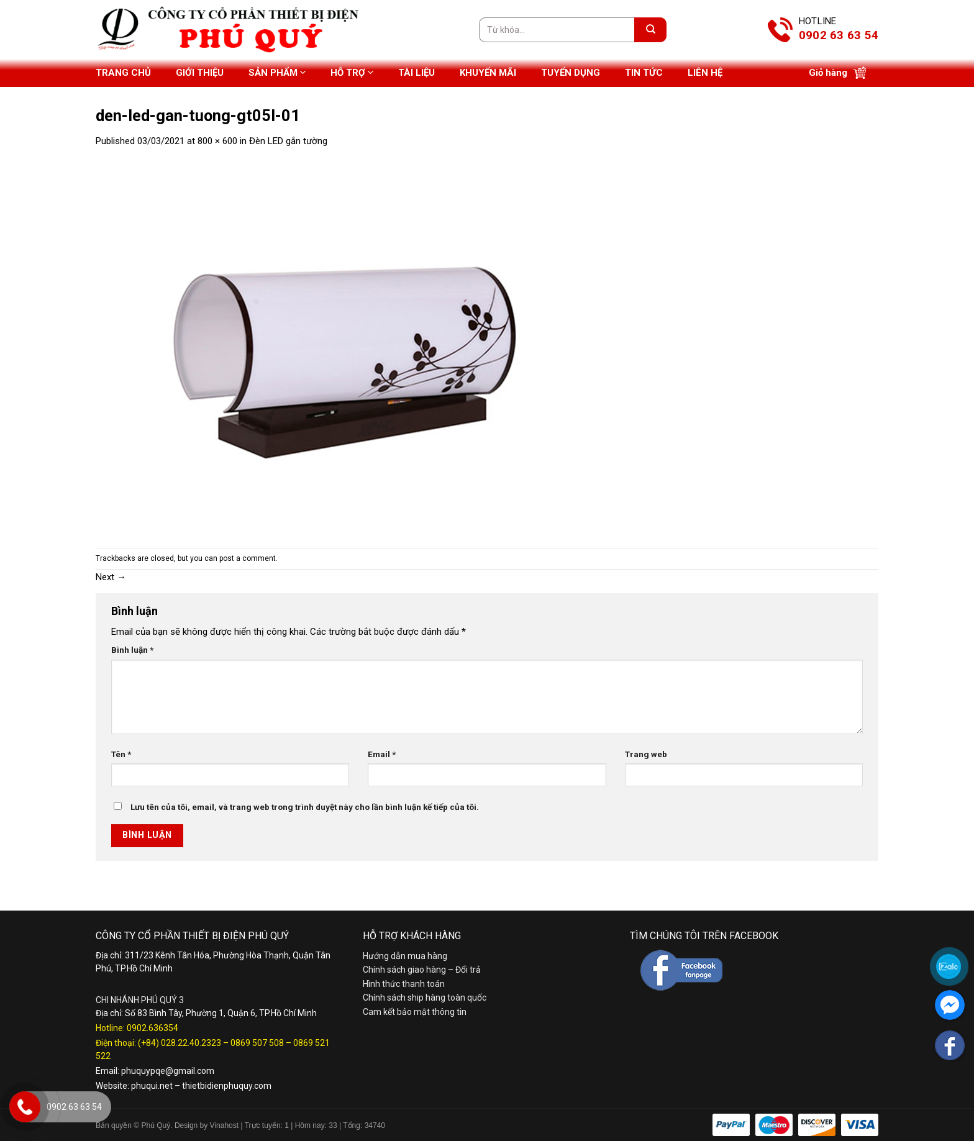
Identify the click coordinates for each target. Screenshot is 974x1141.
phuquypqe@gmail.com (167, 1071)
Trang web (646, 754)
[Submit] (650, 29)
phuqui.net (152, 1086)
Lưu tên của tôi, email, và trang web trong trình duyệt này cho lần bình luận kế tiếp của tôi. (304, 807)
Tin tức (644, 73)
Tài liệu (416, 73)
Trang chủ (123, 73)
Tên (121, 754)
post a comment (247, 558)
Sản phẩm (277, 72)
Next (111, 577)
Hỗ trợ (351, 72)
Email (382, 754)
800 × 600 (217, 141)
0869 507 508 (257, 1043)
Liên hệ (705, 73)
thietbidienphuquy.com (226, 1086)
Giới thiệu (200, 73)
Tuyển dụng (570, 73)
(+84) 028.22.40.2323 (179, 1043)
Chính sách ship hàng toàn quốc (424, 997)
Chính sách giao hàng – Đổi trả (422, 970)
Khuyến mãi (488, 73)
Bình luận (132, 650)
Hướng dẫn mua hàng (405, 956)
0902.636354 (152, 1028)
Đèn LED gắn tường (288, 141)
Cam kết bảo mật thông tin (415, 1012)
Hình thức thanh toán (404, 984)
